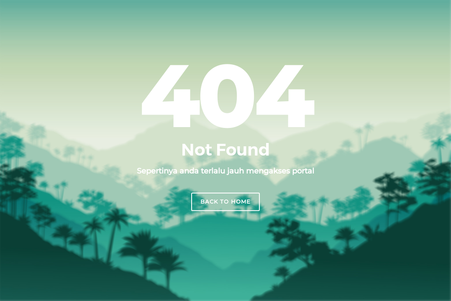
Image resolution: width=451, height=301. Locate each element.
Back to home (225, 201)
